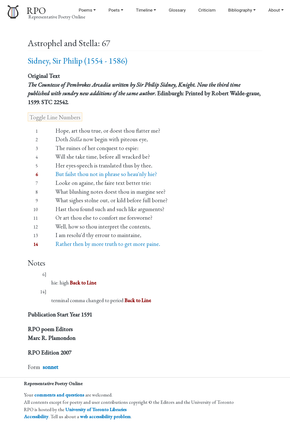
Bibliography (240, 10)
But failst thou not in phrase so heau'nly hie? (106, 174)
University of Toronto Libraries (96, 409)
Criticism (206, 10)
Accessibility (36, 416)
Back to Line (83, 282)
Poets (114, 10)
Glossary (177, 10)
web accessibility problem (105, 416)
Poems (85, 10)
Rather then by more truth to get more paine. (107, 244)
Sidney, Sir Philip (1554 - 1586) (77, 60)
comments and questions (59, 395)
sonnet (50, 367)
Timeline (144, 10)
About (274, 10)
